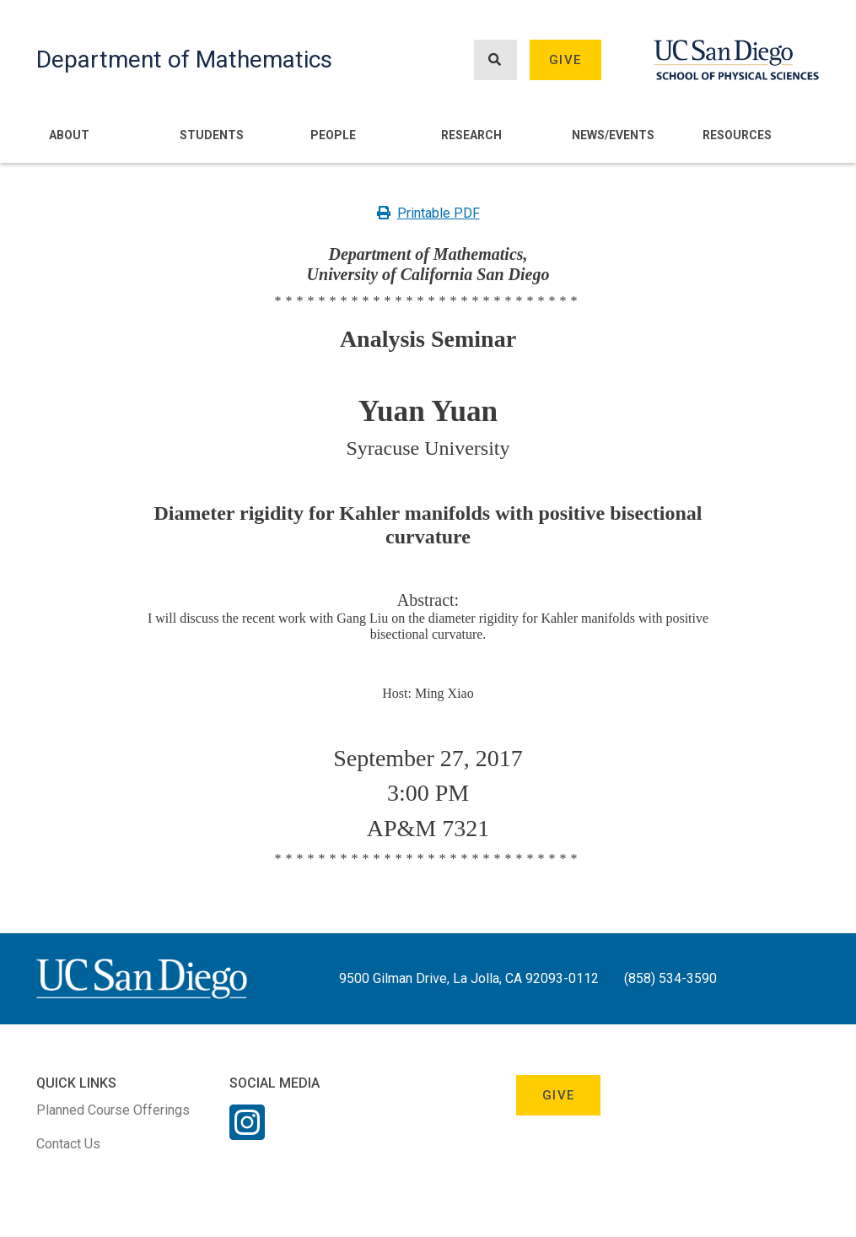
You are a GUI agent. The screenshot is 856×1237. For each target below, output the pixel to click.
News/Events (613, 135)
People (333, 135)
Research (471, 135)
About (69, 135)
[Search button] (495, 60)
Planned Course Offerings (113, 1110)
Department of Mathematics (184, 59)
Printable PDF (428, 213)
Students (212, 135)
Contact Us (68, 1144)
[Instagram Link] (247, 1133)
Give (565, 60)
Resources (737, 135)
